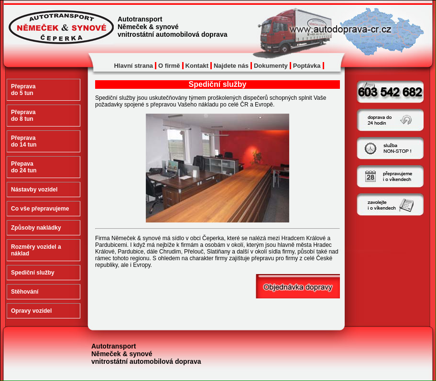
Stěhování (24, 291)
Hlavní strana (133, 65)
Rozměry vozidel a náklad (36, 250)
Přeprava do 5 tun (23, 89)
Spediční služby (32, 272)
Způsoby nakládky (36, 227)
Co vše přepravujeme (40, 208)
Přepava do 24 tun (23, 167)
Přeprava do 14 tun (23, 141)
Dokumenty (271, 65)
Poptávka (307, 65)
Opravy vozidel (31, 310)
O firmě (169, 65)
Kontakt (196, 65)
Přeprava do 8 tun (23, 115)
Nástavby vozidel (34, 189)
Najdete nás (231, 65)
